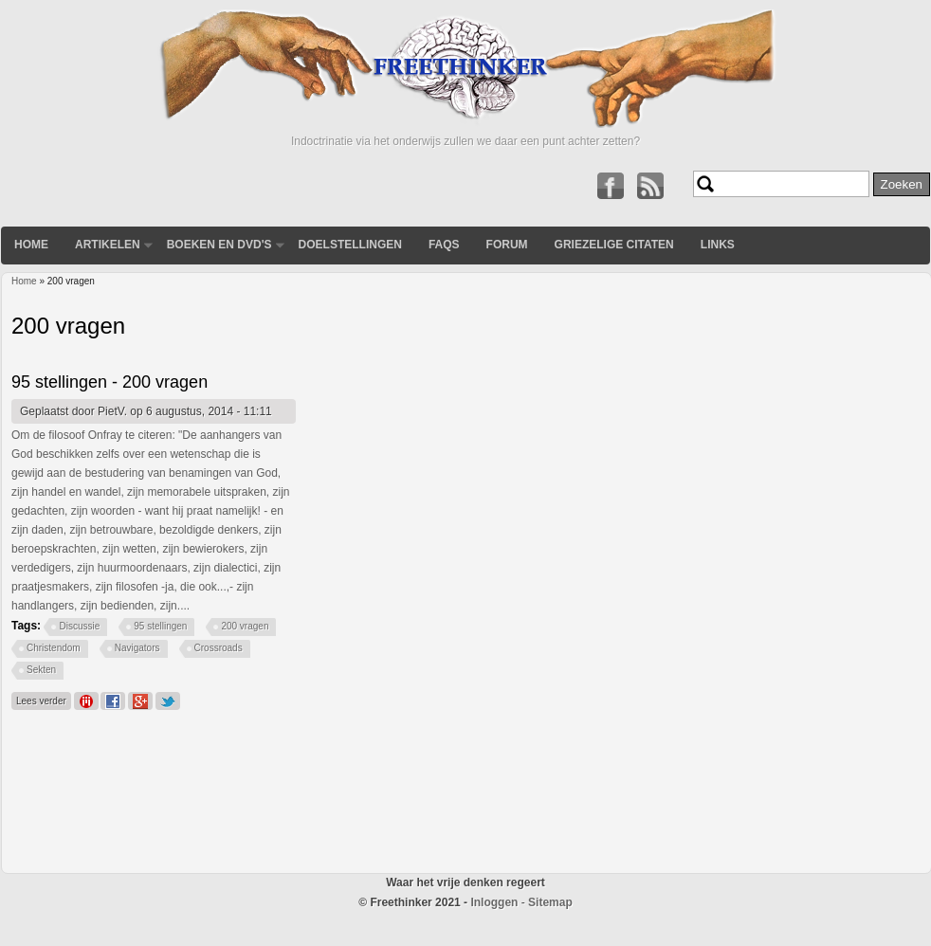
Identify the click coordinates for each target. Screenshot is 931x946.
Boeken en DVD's (219, 244)
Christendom (54, 648)
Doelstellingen (350, 244)
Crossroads (218, 648)
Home (31, 244)
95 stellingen (160, 626)
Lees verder (43, 699)
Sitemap (550, 902)
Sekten (41, 669)
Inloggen (494, 902)
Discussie (79, 626)
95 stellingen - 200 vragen (109, 382)
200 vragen (244, 626)
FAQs (444, 244)
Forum (507, 244)
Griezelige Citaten (614, 244)
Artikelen (107, 244)
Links (718, 244)
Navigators (137, 648)
